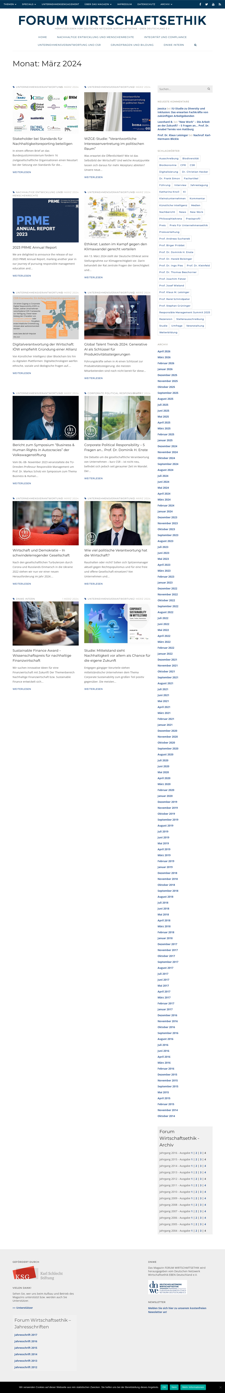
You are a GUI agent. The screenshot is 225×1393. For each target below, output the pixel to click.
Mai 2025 (163, 416)
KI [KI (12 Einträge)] (184, 191)
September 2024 (168, 464)
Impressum (124, 4)
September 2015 (168, 1086)
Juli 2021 (163, 689)
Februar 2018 (166, 932)
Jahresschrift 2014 (25, 1354)
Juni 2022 (163, 624)
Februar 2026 (166, 363)
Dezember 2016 (167, 1015)
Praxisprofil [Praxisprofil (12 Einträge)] (193, 218)
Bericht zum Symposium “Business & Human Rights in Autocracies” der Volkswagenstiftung (43, 450)
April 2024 (164, 493)
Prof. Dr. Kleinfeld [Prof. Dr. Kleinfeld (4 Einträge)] (198, 265)
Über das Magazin (96, 4)
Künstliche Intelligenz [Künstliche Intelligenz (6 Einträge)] (173, 205)
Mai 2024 (163, 487)
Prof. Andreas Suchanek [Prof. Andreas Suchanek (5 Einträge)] (174, 238)
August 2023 (165, 541)
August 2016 (165, 1039)
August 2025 (165, 398)
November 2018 (168, 879)
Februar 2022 (166, 647)
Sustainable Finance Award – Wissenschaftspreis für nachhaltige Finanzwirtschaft (42, 656)
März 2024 (164, 499)
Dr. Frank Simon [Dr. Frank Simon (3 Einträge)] (169, 178)
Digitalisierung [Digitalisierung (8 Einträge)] (168, 171)
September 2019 (168, 819)
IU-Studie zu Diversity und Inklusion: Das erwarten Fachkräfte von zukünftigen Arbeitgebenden (183, 112)
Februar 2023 (166, 576)
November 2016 (168, 1021)
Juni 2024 (163, 481)
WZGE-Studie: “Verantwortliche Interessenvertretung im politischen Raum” (114, 144)
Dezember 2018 (167, 873)
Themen (9, 4)
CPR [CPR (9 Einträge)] (183, 165)
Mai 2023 (163, 559)
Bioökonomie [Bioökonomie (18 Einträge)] (167, 165)
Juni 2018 (163, 908)
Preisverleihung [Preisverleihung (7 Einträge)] (169, 232)
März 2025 (164, 428)
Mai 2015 (163, 1092)
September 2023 (168, 535)
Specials (28, 4)
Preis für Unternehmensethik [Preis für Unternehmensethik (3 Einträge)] (189, 225)
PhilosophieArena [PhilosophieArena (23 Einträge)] (170, 218)
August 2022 (165, 612)
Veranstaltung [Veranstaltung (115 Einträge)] (195, 325)
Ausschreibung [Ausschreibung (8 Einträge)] (169, 158)
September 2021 (168, 677)
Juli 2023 (163, 547)
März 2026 (164, 357)
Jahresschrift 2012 (25, 1367)
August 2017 (165, 968)
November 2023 (168, 523)
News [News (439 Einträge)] (182, 212)
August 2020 (165, 754)
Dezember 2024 (167, 446)
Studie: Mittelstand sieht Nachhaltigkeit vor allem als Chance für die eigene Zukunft (117, 656)
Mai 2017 (163, 985)
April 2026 (164, 351)
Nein (174, 1387)
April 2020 (164, 778)
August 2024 (165, 470)
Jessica (162, 108)
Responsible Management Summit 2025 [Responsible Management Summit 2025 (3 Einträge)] (184, 312)
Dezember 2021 (167, 659)
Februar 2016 (166, 1068)
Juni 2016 (163, 1051)
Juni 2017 (163, 979)
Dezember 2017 (167, 944)
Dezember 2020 (167, 730)
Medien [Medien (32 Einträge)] (195, 205)
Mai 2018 (163, 914)
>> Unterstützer (23, 1307)
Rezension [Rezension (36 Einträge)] (165, 319)
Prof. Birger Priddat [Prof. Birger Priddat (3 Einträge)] (172, 245)
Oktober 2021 (166, 671)
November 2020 (168, 736)
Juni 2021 (163, 695)
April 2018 (164, 920)
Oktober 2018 (166, 885)
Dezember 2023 (167, 517)
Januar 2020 (165, 796)
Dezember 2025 (167, 375)
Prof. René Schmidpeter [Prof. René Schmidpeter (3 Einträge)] (174, 299)
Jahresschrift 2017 (25, 1335)
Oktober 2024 (166, 458)
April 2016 (164, 1056)
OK (164, 1387)
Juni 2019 (163, 837)
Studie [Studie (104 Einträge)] (163, 325)
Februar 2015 (166, 1104)
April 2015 (164, 1098)
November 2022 (168, 594)
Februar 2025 (166, 434)
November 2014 (168, 1110)
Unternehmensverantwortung (39, 87)
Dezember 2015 (167, 1074)
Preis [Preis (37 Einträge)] (162, 225)
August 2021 (165, 683)
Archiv (165, 4)
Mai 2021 (163, 701)
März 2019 (164, 855)
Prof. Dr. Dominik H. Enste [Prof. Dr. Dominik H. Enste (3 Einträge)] (176, 252)
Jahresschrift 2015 (25, 1347)
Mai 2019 (163, 843)
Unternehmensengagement (60, 4)
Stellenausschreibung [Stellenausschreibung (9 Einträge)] (190, 319)
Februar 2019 (166, 861)
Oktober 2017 (166, 956)
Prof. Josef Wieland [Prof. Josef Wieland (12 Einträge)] (171, 285)
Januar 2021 (165, 725)
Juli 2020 (163, 760)
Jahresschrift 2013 (25, 1360)
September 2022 (168, 606)
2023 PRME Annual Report (35, 247)
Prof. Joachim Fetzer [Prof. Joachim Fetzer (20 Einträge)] (172, 278)
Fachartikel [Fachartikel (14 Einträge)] (191, 178)
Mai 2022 (163, 630)
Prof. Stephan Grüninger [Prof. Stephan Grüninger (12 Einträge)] (175, 305)
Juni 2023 (163, 553)
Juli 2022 (163, 618)
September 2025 (168, 393)
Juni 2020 (163, 766)
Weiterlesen (22, 172)
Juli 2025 (163, 404)
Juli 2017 (163, 973)
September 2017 (168, 962)
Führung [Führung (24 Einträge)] (164, 185)
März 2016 (164, 1062)
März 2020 (164, 784)
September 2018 (168, 890)
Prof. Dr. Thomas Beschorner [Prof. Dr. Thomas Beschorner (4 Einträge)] (178, 272)
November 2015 (168, 1080)
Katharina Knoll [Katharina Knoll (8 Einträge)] (169, 191)
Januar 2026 (165, 369)
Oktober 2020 (166, 742)
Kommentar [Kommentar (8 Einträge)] (197, 198)
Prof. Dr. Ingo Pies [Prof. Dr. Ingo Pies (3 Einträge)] (171, 265)
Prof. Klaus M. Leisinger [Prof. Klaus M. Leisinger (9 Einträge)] (174, 292)
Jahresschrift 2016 (25, 1341)
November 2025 (168, 381)
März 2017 (164, 997)
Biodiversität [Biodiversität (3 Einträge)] (190, 158)
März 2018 (164, 926)
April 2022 (164, 636)
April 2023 (164, 564)
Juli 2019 (163, 831)
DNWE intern (25, 598)
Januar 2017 (165, 1009)
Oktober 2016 (166, 1027)
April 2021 (164, 707)
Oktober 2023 (166, 529)
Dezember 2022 (167, 588)
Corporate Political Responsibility (114, 393)
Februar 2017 (166, 1003)
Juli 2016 (163, 1045)
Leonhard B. (165, 122)
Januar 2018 (165, 938)
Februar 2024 (166, 505)
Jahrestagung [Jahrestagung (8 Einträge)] (199, 185)
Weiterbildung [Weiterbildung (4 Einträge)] (168, 332)
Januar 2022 (165, 653)
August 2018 (165, 896)
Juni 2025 (163, 410)
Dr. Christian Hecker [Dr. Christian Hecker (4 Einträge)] (195, 171)
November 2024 (168, 452)
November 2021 (168, 665)
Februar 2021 (166, 719)
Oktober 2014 (166, 1116)
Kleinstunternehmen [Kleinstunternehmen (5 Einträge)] (172, 198)
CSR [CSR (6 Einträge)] (192, 165)
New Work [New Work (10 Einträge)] (196, 212)
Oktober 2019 (166, 813)
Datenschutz (146, 4)
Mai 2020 (163, 772)
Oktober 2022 (166, 600)
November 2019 (168, 807)
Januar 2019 (165, 867)
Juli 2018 (163, 902)
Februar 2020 (166, 790)
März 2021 (164, 713)
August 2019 (165, 825)
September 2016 (168, 1033)
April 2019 (164, 849)
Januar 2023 (165, 582)
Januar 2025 (165, 440)
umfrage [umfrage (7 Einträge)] (176, 325)
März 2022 (164, 642)
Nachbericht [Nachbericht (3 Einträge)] (167, 212)
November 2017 (168, 950)
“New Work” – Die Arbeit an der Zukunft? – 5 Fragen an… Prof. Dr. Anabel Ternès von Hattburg (184, 125)
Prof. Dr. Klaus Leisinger (173, 135)
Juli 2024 (163, 476)
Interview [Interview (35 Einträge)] (180, 185)
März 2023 (164, 570)
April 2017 (164, 991)
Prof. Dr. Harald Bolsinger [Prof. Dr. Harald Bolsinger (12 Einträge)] (175, 258)
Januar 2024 (165, 511)
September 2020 (168, 748)
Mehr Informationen (193, 1387)
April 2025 (164, 422)
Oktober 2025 (166, 387)
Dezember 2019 (167, 802)
